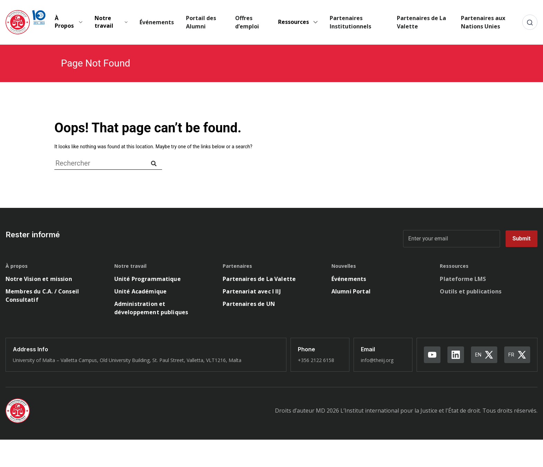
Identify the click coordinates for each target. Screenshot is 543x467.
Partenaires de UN (249, 304)
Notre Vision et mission (39, 279)
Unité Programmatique (147, 279)
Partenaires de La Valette (421, 22)
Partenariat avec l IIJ (252, 291)
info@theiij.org (377, 360)
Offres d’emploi (247, 22)
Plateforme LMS (463, 279)
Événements (157, 22)
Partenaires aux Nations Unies (483, 22)
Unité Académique (140, 291)
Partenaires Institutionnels (350, 22)
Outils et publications (470, 291)
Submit (522, 238)
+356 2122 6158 (316, 360)
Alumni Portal (351, 291)
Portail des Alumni (201, 22)
